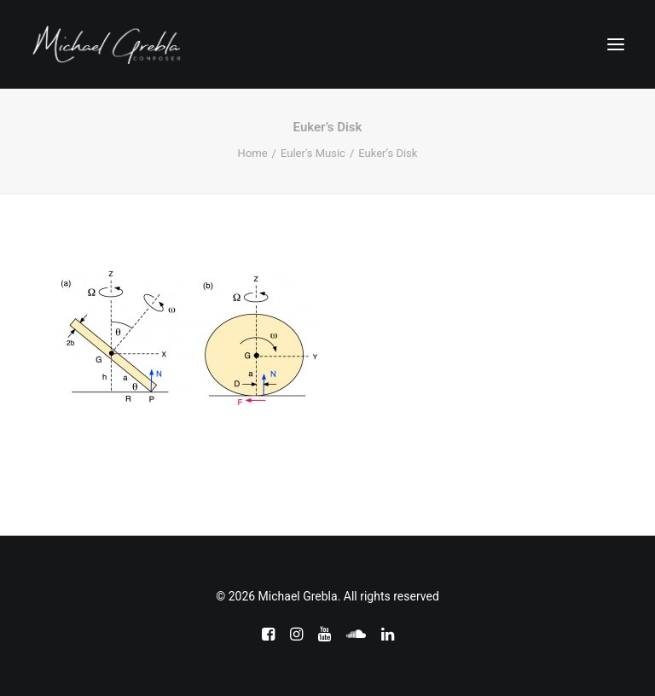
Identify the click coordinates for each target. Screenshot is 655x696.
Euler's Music (313, 153)
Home (253, 153)
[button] (616, 44)
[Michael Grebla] (107, 44)
